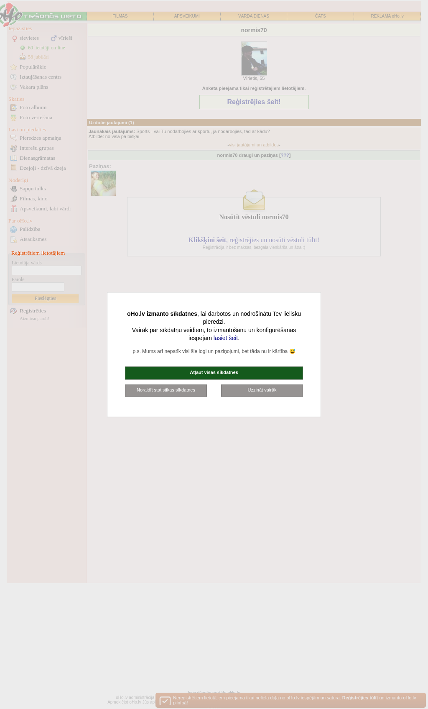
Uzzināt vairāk (261, 389)
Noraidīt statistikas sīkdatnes (166, 389)
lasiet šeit (226, 338)
